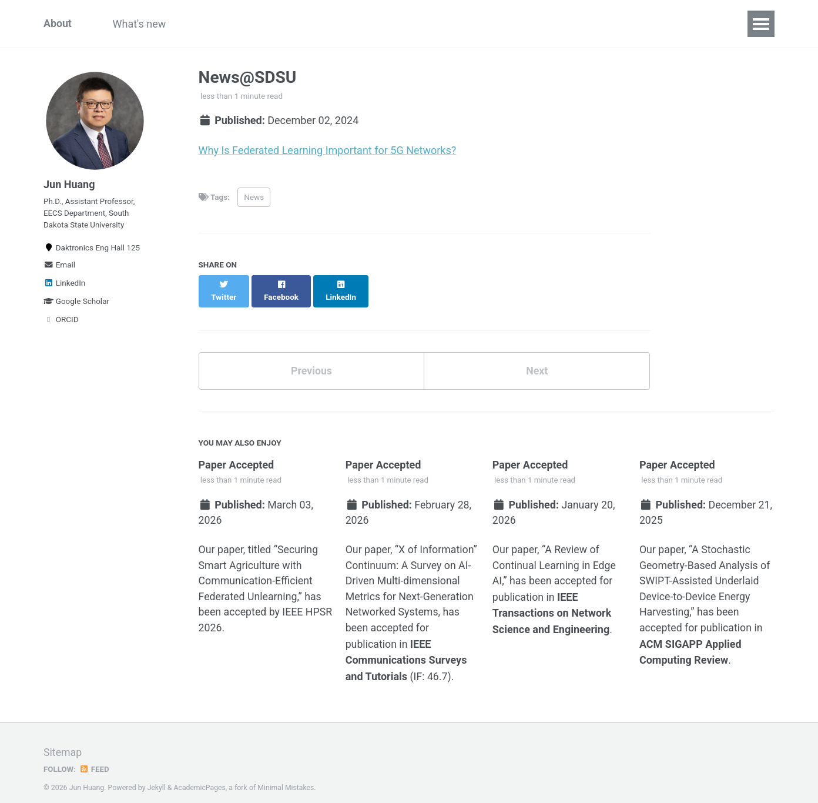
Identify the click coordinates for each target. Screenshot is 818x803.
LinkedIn (64, 285)
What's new (141, 24)
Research (211, 24)
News (254, 197)
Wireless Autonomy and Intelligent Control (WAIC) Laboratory (540, 24)
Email (59, 267)
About (57, 24)
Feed (94, 757)
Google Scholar (76, 303)
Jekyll (156, 776)
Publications (347, 24)
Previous (311, 359)
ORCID (61, 321)
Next (537, 359)
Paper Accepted (236, 453)
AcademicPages (200, 776)
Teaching (275, 24)
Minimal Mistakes (287, 776)
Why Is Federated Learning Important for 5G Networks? (328, 150)
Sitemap (62, 741)
